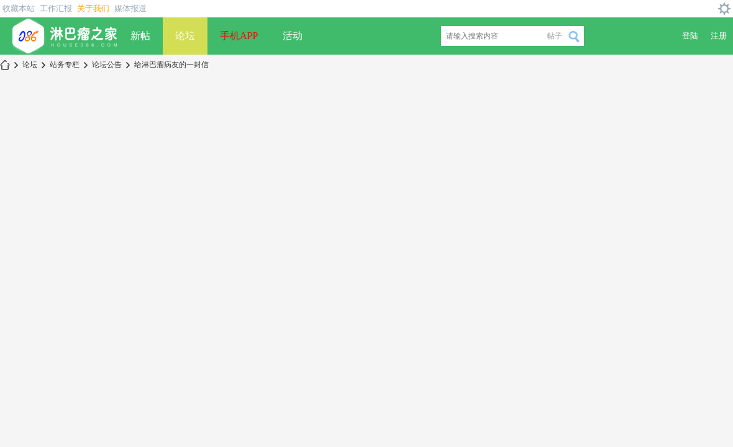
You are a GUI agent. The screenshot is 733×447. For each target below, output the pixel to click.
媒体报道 (130, 8)
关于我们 (93, 8)
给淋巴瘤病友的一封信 (171, 64)
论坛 (185, 35)
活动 (293, 35)
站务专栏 (65, 64)
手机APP (239, 35)
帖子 (554, 36)
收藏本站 (18, 8)
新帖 (140, 35)
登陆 (690, 35)
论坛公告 (107, 64)
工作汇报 (56, 8)
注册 (719, 35)
